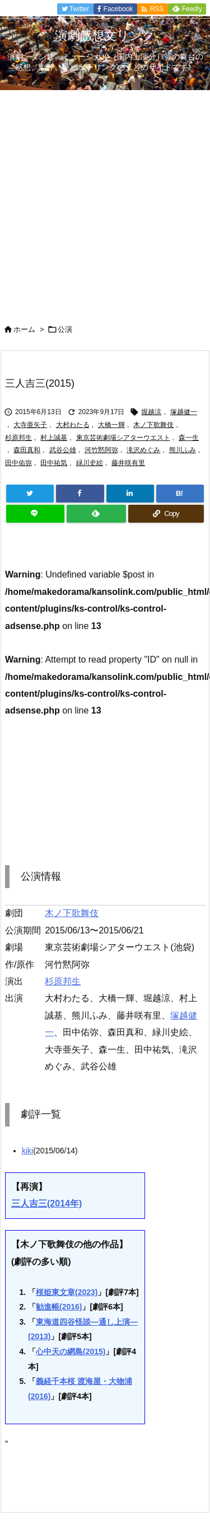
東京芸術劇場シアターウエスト (123, 438)
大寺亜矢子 (30, 425)
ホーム (24, 329)
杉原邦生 (18, 438)
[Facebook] (80, 494)
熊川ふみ (182, 450)
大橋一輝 (111, 425)
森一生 (189, 438)
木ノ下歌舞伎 (153, 425)
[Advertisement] (105, 201)
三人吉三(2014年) (46, 1203)
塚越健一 (183, 412)
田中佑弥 (18, 463)
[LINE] (35, 514)
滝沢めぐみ (143, 450)
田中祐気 (53, 463)
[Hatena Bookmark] (180, 494)
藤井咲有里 (128, 463)
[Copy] (166, 514)
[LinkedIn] (130, 494)
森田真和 (26, 450)
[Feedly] (96, 514)
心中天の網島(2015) (70, 1351)
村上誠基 (53, 438)
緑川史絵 (89, 463)
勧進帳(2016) (59, 1306)
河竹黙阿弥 (101, 450)
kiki (27, 1150)
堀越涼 (151, 412)
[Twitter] (30, 494)
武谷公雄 (62, 450)
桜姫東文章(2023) (66, 1292)
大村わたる (73, 425)
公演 (65, 329)
